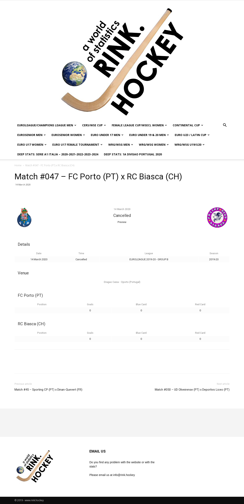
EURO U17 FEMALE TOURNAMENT (77, 144)
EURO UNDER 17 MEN (107, 135)
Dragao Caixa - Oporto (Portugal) (122, 282)
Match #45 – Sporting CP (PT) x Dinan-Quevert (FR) (48, 389)
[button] (225, 126)
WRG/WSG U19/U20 (190, 144)
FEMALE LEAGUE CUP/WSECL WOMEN (139, 125)
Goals (90, 304)
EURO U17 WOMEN (32, 144)
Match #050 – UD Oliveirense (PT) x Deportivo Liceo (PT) (192, 389)
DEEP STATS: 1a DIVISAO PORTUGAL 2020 (133, 154)
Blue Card (141, 304)
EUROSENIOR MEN (31, 135)
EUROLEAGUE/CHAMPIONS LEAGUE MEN (46, 125)
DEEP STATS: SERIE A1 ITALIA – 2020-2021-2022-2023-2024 (57, 154)
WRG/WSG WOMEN (154, 144)
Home (18, 165)
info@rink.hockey (124, 475)
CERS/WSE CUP (94, 125)
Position (42, 304)
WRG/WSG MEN (120, 144)
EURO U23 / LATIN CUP (192, 135)
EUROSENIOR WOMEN (68, 135)
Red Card (200, 304)
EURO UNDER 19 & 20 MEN (149, 135)
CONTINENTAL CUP (188, 125)
